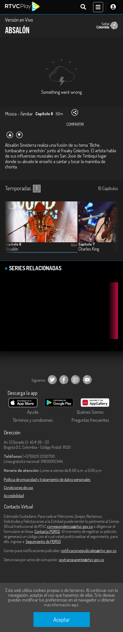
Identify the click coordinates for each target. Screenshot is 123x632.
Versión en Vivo (19, 19)
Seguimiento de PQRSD (43, 541)
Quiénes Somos (90, 412)
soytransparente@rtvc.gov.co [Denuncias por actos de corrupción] (81, 559)
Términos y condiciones (33, 420)
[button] (111, 231)
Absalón (11, 249)
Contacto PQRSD (47, 531)
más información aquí (61, 604)
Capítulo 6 (13, 244)
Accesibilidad (14, 495)
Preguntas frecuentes (90, 420)
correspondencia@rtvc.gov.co (70, 526)
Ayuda (32, 412)
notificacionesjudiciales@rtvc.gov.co (88, 550)
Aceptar (61, 619)
